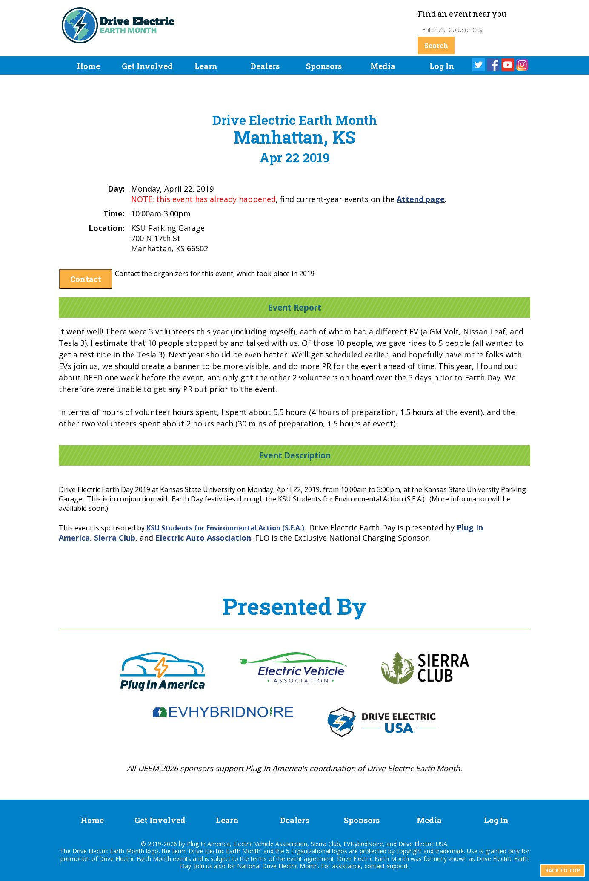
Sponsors (324, 66)
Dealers (265, 66)
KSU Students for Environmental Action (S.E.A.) (225, 528)
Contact (85, 279)
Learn (205, 66)
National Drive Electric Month (277, 866)
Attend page (421, 199)
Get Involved (147, 66)
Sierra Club (114, 538)
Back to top (562, 870)
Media (382, 66)
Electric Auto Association (203, 538)
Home (88, 66)
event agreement (310, 859)
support (397, 866)
